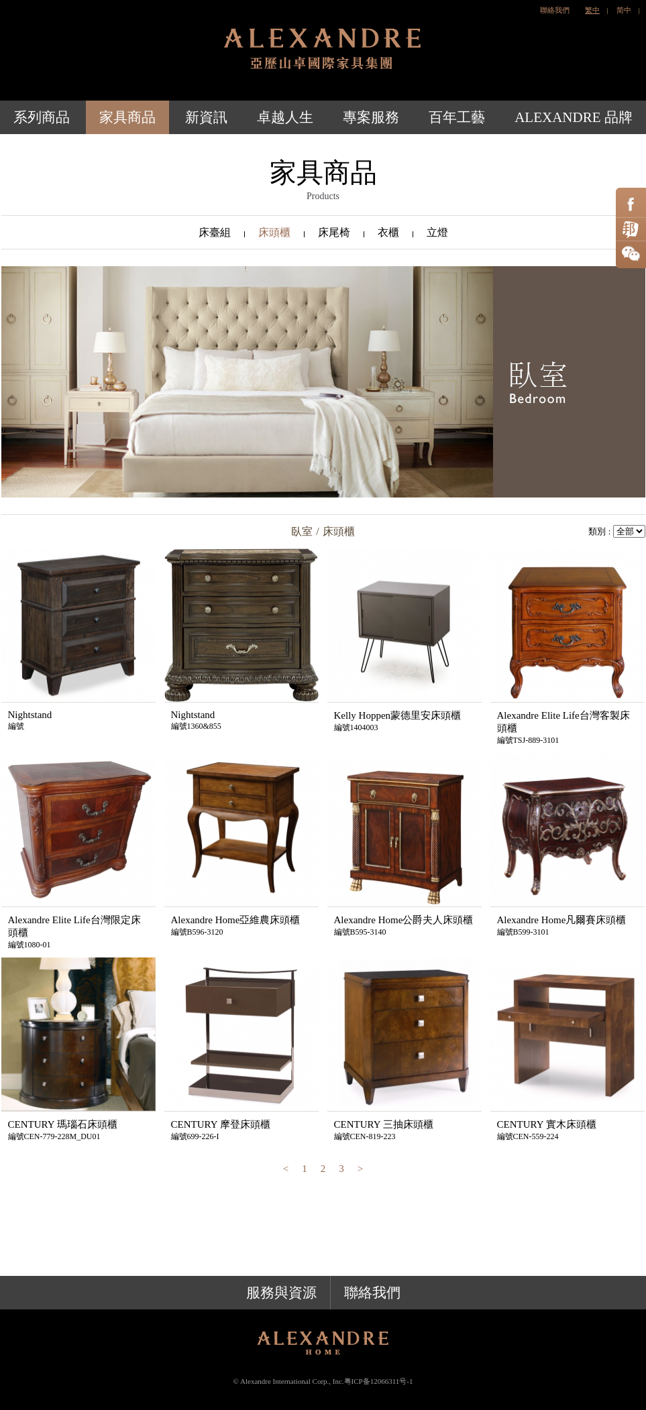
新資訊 (206, 117)
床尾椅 (334, 232)
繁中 (592, 10)
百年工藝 (457, 117)
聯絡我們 (555, 10)
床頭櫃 (274, 232)
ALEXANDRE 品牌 (574, 117)
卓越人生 (285, 117)
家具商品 (127, 117)
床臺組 (215, 232)
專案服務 (371, 117)
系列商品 (41, 117)
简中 (623, 10)
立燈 (437, 232)
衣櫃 (388, 232)
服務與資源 (281, 1293)
